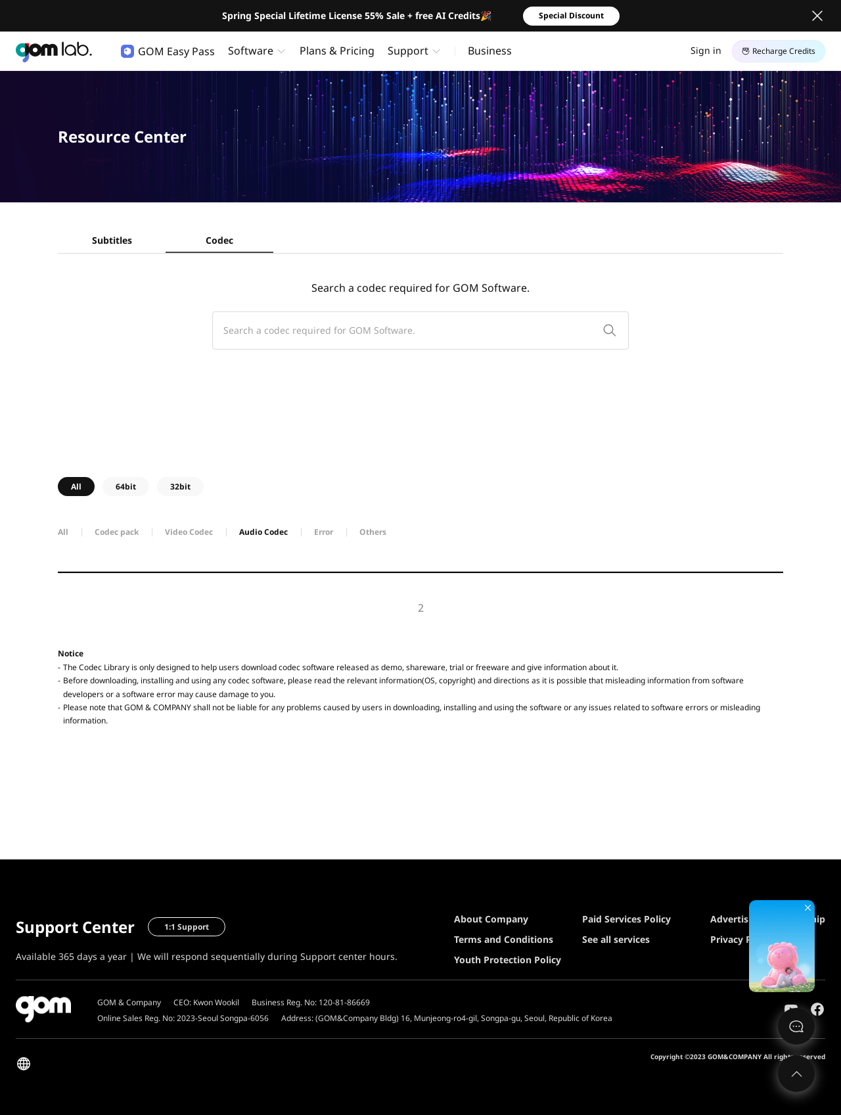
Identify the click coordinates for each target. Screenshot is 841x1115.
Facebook (817, 1009)
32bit (180, 486)
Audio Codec (263, 531)
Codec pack (117, 531)
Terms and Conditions (503, 939)
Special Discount (571, 15)
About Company (491, 919)
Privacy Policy (741, 939)
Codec (219, 240)
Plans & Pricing (337, 50)
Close (817, 16)
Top (796, 1073)
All (76, 486)
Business (490, 50)
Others (372, 531)
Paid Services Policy (626, 919)
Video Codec (189, 531)
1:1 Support (186, 926)
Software (250, 50)
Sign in (706, 50)
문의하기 (796, 1026)
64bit (126, 486)
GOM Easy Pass (168, 51)
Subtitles (112, 240)
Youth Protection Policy (507, 959)
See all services (616, 939)
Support (408, 50)
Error (323, 531)
